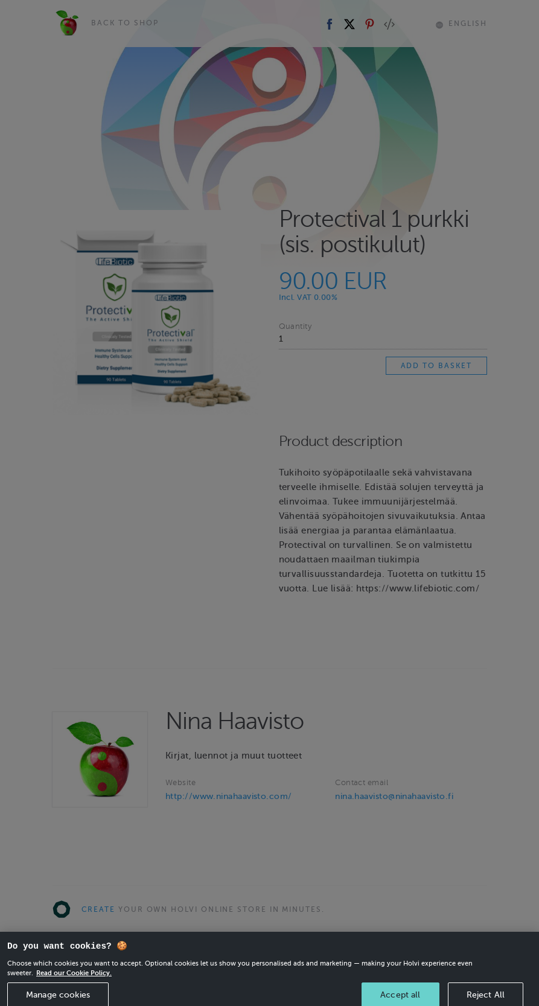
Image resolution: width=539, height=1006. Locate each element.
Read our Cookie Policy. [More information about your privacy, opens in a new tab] (74, 981)
